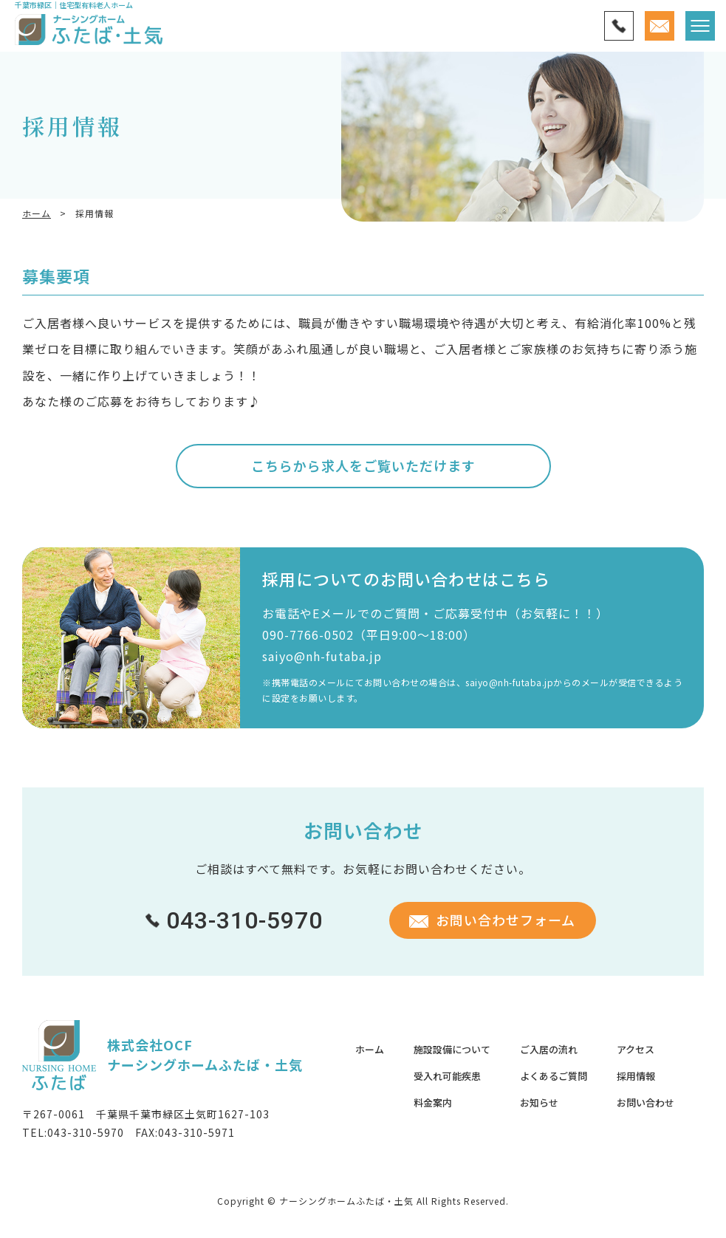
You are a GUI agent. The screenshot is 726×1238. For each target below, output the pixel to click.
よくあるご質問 (553, 1076)
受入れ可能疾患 (447, 1076)
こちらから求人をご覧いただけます (363, 465)
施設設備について (452, 1049)
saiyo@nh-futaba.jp (322, 656)
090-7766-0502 (308, 634)
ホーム (36, 213)
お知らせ (539, 1102)
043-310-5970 (85, 1132)
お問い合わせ (645, 1102)
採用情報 (636, 1076)
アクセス (635, 1049)
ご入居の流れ (549, 1049)
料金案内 (433, 1102)
